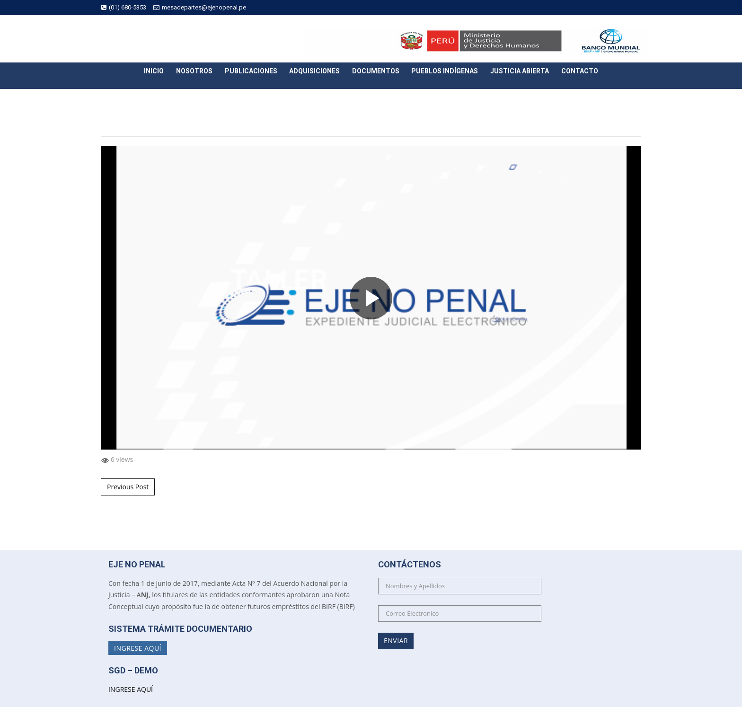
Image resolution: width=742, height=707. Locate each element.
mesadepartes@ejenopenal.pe (199, 7)
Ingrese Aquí (137, 647)
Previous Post (128, 486)
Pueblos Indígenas (444, 71)
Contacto (579, 71)
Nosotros (194, 71)
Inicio (154, 71)
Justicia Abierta (519, 71)
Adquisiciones (314, 71)
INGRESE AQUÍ (130, 689)
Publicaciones (251, 71)
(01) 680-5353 (123, 7)
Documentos (375, 71)
